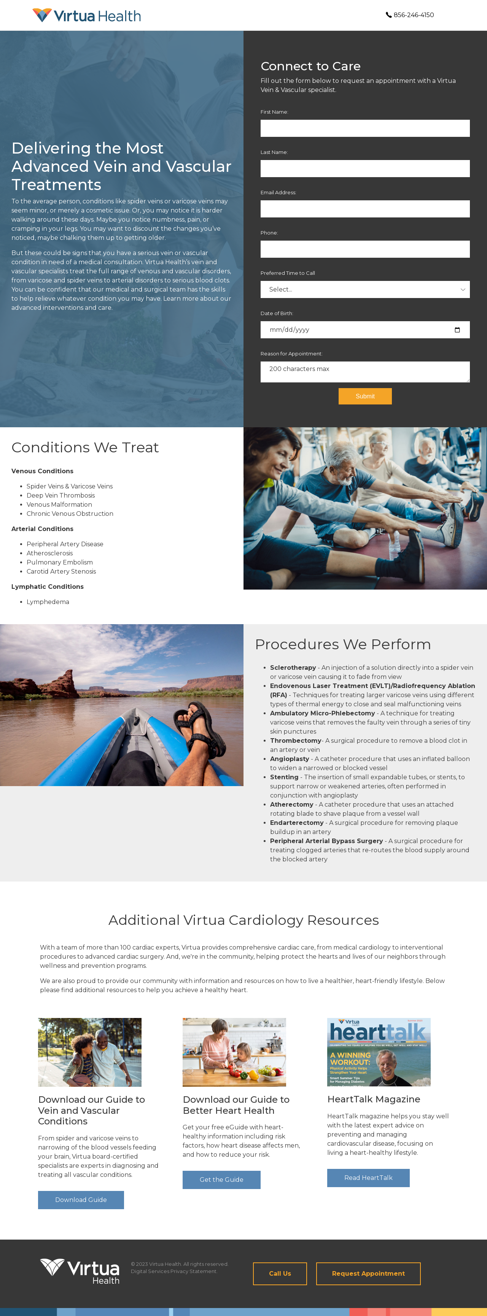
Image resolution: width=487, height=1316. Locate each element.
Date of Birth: (277, 313)
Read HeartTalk (368, 1177)
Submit (365, 396)
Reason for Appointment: (292, 353)
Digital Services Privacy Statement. (174, 1271)
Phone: (269, 233)
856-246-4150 (409, 15)
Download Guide (81, 1199)
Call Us (280, 1273)
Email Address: (278, 192)
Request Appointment (368, 1273)
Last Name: (274, 152)
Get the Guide (222, 1179)
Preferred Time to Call (288, 273)
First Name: (274, 112)
